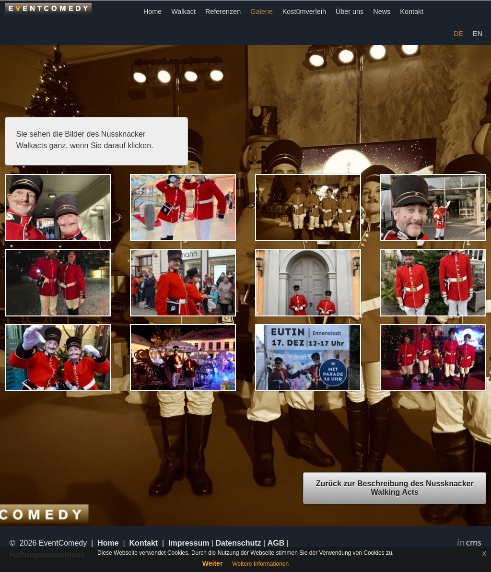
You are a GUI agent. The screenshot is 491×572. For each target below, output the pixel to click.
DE (458, 33)
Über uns (349, 11)
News (381, 11)
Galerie (261, 11)
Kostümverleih (304, 11)
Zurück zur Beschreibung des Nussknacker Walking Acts (395, 487)
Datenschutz (238, 543)
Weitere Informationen (260, 563)
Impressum (188, 543)
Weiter (212, 563)
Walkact (183, 11)
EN (477, 33)
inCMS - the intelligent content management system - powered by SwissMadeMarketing (469, 544)
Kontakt (411, 11)
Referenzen (223, 11)
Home (152, 11)
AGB (276, 543)
